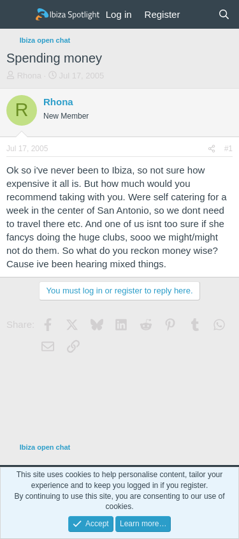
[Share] (211, 149)
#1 (228, 148)
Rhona (29, 75)
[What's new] (198, 14)
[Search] (224, 14)
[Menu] (18, 14)
